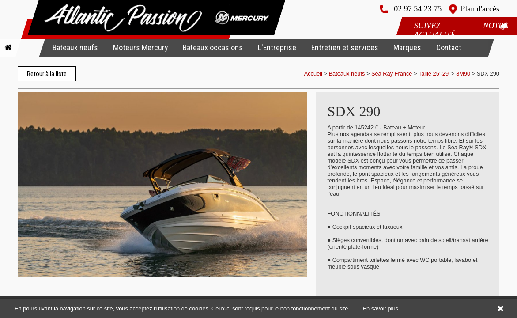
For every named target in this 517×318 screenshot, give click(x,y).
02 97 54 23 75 (418, 8)
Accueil (313, 73)
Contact (448, 47)
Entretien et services (344, 47)
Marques (407, 47)
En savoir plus (380, 308)
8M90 (463, 73)
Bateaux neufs (75, 47)
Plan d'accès (479, 8)
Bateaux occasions (213, 47)
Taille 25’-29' (434, 73)
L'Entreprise (277, 47)
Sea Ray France (392, 73)
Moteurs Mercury (140, 47)
